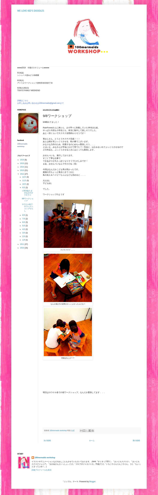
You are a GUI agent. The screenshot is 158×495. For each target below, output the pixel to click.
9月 (24, 188)
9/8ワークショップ (27, 200)
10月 (24, 184)
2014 (22, 167)
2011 (22, 244)
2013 (22, 170)
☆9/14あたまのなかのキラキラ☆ (27, 193)
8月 (24, 215)
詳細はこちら (22, 101)
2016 (22, 160)
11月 (24, 180)
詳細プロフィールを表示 (41, 470)
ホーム (91, 441)
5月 (24, 226)
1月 (24, 240)
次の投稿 (47, 441)
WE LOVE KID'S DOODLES (30, 10)
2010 (22, 248)
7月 (24, 219)
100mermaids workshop (45, 458)
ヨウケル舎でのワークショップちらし (27, 207)
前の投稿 (136, 441)
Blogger (92, 482)
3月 (24, 233)
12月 (24, 177)
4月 (24, 229)
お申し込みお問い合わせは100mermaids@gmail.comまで (40, 103)
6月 (24, 222)
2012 (22, 174)
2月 (24, 236)
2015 (22, 163)
